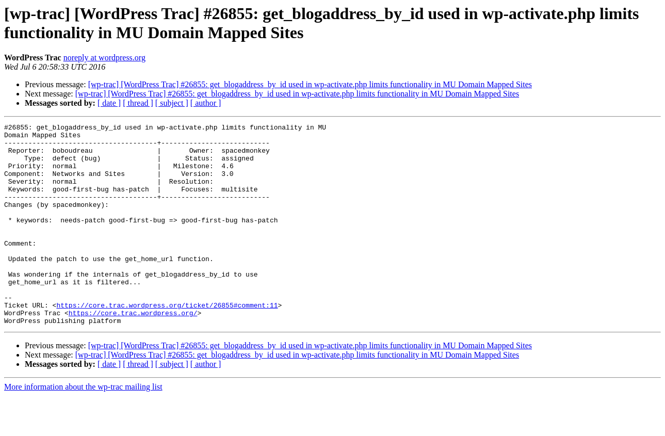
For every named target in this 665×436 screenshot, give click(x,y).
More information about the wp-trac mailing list (83, 427)
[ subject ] (171, 103)
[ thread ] (138, 103)
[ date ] (109, 103)
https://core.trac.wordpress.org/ (133, 351)
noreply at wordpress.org (104, 57)
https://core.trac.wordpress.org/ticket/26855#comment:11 (167, 342)
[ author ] (205, 103)
